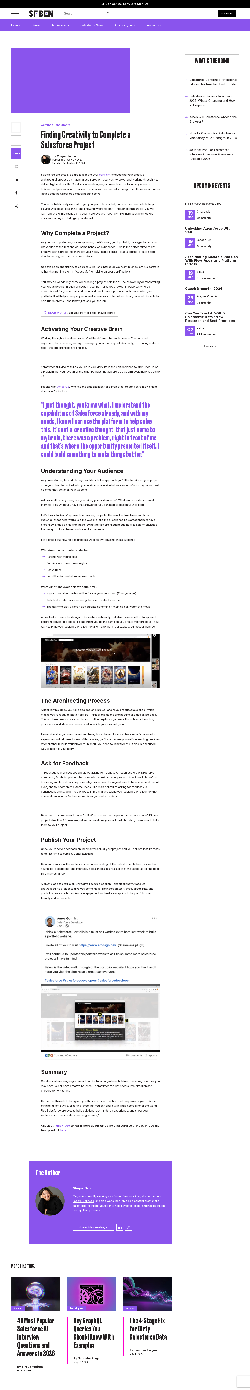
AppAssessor (60, 25)
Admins (46, 124)
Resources (154, 25)
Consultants (61, 124)
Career (36, 25)
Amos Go (63, 386)
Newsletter (227, 13)
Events (15, 25)
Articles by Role (124, 25)
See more (210, 345)
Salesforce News (91, 25)
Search (110, 13)
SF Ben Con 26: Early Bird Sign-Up (125, 4)
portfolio (104, 174)
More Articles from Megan (93, 1227)
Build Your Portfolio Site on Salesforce (79, 312)
